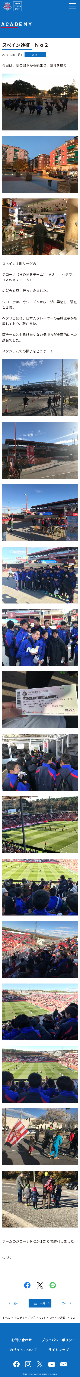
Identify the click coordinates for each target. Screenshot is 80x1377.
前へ (16, 1303)
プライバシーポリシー (58, 1339)
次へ (64, 1303)
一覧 (42, 1303)
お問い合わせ (21, 1339)
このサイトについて (21, 1349)
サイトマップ (58, 1349)
